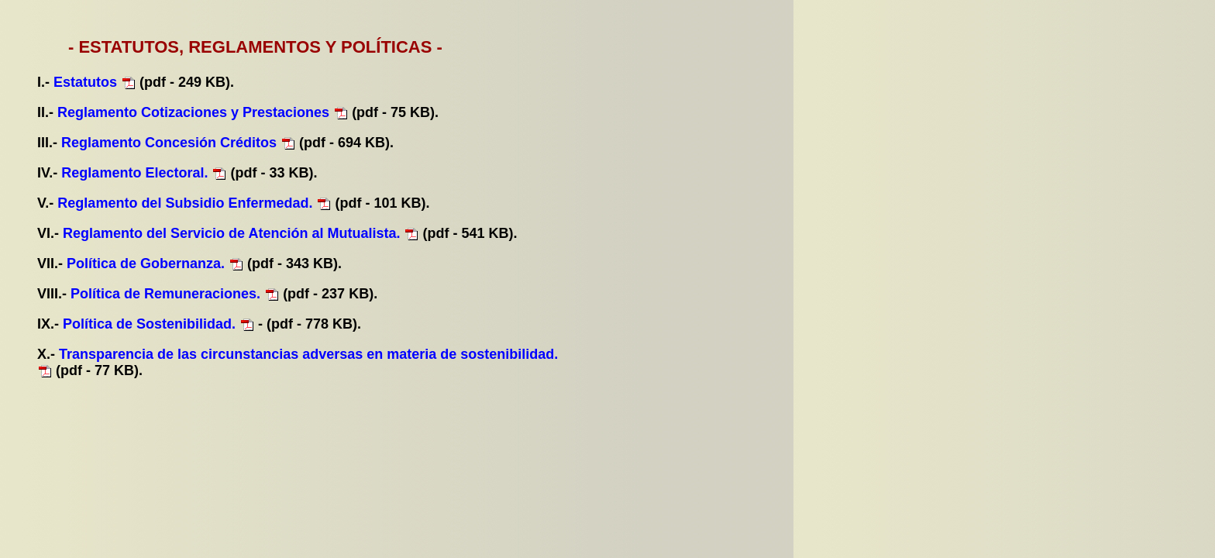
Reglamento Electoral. (134, 173)
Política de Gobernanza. (146, 263)
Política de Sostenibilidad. (149, 324)
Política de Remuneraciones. (165, 293)
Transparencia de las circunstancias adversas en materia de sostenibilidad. (308, 354)
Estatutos (87, 82)
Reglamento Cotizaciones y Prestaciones (195, 112)
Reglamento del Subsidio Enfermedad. (184, 203)
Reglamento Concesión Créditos (171, 142)
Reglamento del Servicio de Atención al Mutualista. (231, 233)
